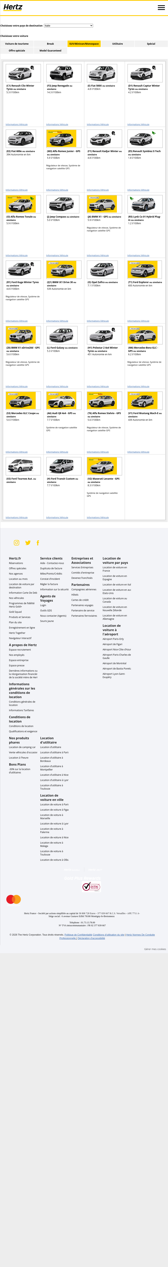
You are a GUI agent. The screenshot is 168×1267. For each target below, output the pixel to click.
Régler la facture (49, 584)
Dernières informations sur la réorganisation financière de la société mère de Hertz (24, 674)
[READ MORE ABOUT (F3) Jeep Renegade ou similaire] (61, 80)
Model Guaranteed (50, 50)
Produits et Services (19, 617)
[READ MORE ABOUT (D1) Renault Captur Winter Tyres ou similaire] (142, 80)
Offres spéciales (17, 568)
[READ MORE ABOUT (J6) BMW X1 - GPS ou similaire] (102, 211)
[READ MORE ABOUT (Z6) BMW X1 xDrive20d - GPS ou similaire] (21, 342)
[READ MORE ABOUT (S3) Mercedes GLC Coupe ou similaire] (21, 408)
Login (43, 605)
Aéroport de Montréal (114, 663)
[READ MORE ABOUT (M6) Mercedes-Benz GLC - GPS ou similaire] (142, 342)
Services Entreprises (82, 567)
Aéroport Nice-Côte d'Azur (117, 649)
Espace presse (16, 665)
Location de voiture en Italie (118, 584)
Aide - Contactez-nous (52, 563)
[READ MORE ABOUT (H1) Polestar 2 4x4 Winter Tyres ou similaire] (102, 342)
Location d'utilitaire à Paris (54, 752)
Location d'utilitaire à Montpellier (51, 768)
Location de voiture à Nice (54, 837)
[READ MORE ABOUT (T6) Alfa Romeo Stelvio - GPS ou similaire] (102, 408)
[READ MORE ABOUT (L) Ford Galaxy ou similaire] (61, 342)
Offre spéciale (17, 50)
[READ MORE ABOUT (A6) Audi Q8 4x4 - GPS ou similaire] (61, 408)
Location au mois (18, 579)
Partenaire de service (82, 610)
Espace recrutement (20, 649)
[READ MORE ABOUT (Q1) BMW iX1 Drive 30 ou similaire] (61, 277)
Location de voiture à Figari (55, 809)
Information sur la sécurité (54, 589)
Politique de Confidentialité (78, 934)
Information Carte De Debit (24, 592)
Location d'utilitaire (50, 747)
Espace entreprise (18, 660)
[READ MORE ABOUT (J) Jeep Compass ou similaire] (61, 211)
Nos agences (16, 573)
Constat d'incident (50, 579)
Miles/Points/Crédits (51, 573)
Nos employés (16, 655)
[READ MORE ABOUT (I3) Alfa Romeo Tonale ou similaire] (21, 211)
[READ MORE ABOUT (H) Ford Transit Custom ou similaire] (61, 473)
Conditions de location (21, 726)
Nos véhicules (16, 598)
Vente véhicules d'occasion (23, 752)
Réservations (16, 563)
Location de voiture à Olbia (54, 859)
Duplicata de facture (51, 568)
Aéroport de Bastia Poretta (117, 668)
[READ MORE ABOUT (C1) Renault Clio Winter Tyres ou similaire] (21, 80)
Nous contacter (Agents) (53, 615)
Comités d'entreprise (82, 572)
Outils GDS (46, 610)
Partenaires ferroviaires (84, 615)
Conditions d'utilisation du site (108, 934)
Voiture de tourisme (17, 43)
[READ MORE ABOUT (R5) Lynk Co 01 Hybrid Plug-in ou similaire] (142, 211)
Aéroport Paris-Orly (113, 639)
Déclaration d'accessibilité (91, 938)
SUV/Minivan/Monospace (84, 43)
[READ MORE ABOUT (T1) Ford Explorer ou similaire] (142, 277)
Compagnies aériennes (83, 589)
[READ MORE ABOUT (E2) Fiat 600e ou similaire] (21, 146)
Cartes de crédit (80, 600)
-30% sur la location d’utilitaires (19, 771)
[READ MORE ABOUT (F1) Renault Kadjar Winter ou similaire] (102, 146)
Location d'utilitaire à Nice (54, 774)
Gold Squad (15, 612)
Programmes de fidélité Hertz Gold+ (22, 605)
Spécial (151, 43)
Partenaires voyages (82, 605)
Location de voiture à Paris (54, 804)
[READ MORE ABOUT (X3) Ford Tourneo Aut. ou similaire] (21, 473)
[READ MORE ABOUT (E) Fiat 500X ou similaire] (102, 80)
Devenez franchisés (81, 578)
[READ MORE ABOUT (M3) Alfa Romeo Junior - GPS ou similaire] (61, 146)
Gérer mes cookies (155, 949)
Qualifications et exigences (23, 731)
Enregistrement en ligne (22, 627)
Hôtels (74, 594)
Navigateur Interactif (20, 638)
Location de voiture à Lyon (54, 823)
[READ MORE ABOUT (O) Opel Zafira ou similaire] (102, 277)
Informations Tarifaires (21, 710)
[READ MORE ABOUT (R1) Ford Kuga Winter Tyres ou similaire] (21, 277)
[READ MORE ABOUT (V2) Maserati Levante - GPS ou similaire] (102, 473)
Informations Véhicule (17, 124)
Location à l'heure (18, 757)
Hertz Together (17, 633)
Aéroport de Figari (112, 644)
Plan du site (15, 622)
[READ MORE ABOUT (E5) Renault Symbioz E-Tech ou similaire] (142, 146)
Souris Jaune (47, 621)
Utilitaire (117, 43)
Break (50, 43)
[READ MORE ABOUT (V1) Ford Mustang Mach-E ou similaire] (142, 408)
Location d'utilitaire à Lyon (54, 780)
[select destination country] (68, 25)
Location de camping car (22, 747)
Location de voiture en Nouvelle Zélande (115, 608)
